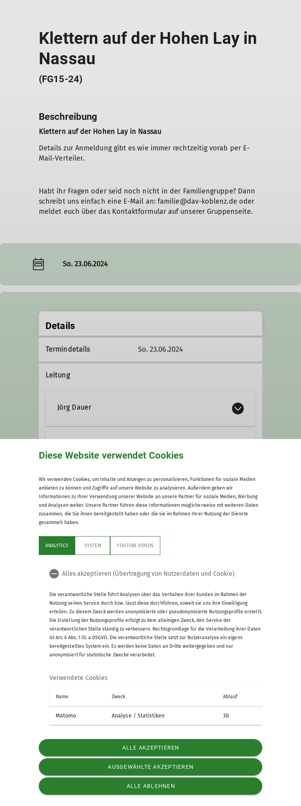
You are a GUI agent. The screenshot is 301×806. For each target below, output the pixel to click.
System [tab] (92, 545)
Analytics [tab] (56, 545)
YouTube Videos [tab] (135, 545)
